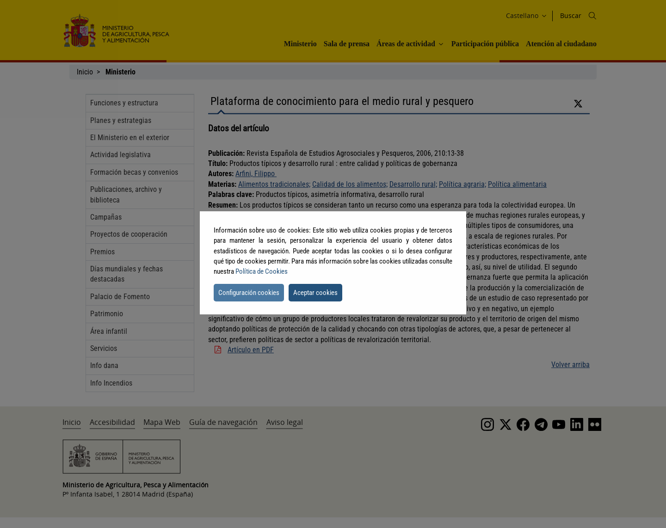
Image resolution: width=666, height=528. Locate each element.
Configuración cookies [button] (248, 293)
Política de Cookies (261, 271)
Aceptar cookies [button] (315, 293)
